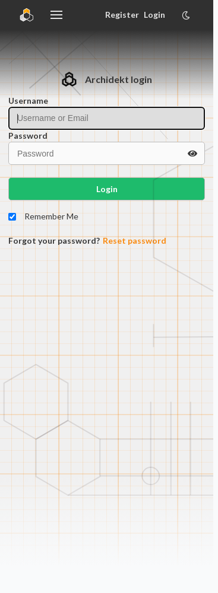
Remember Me (51, 216)
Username (28, 100)
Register (122, 14)
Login (154, 14)
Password (28, 135)
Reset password (134, 240)
